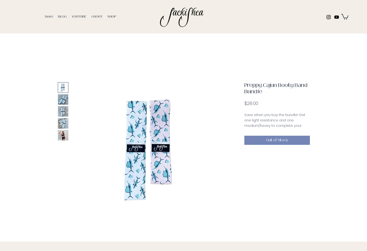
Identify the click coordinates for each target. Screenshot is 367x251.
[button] (345, 16)
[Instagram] (328, 17)
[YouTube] (336, 17)
